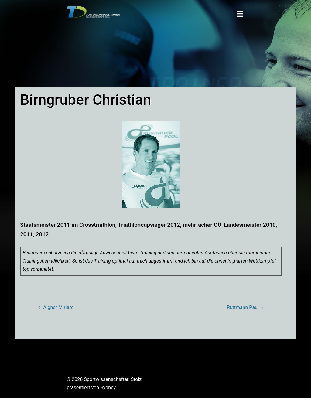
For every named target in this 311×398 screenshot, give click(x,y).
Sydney (108, 387)
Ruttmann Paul (243, 307)
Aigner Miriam (58, 307)
